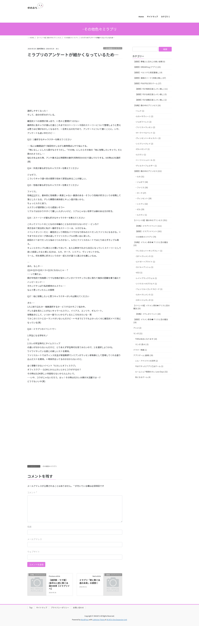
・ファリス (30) (141, 187)
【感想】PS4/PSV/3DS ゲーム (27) (147, 83)
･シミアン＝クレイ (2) (144, 143)
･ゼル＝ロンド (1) (142, 149)
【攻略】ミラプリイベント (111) (148, 226)
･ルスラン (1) (140, 154)
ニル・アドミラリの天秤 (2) (146, 360)
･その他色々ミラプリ (113, 48)
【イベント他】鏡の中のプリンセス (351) (150, 220)
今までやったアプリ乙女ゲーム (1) (149, 366)
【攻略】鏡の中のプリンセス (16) (147, 105)
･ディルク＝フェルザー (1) (146, 165)
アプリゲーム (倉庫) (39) (143, 355)
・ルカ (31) (139, 176)
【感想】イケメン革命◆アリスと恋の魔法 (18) (150, 321)
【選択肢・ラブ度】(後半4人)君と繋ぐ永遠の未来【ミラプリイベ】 (59, 584)
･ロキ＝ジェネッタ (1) (144, 300)
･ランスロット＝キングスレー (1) (148, 250)
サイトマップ (41, 607)
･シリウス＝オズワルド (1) (146, 283)
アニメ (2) (137, 328)
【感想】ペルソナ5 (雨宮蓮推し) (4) (147, 72)
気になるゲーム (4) (142, 377)
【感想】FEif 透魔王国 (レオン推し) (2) (151, 99)
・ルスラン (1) (141, 214)
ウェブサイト (33, 551)
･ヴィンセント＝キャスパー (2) (148, 138)
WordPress (85, 619)
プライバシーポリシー (60, 607)
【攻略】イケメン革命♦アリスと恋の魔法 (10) (150, 244)
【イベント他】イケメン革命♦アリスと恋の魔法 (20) (151, 307)
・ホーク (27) (140, 193)
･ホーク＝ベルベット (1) (145, 132)
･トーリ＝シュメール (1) (145, 160)
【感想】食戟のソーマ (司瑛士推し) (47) (149, 78)
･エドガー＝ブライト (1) (145, 261)
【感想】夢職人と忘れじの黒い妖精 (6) (149, 61)
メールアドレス (34, 539)
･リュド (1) (139, 111)
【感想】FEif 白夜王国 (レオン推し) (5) (151, 94)
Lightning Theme (98, 619)
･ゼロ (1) (138, 272)
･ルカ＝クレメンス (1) (144, 294)
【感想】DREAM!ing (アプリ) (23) (147, 67)
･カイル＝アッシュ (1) (144, 267)
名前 (29, 526)
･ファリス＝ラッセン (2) (145, 127)
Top (30, 607)
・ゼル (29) (139, 209)
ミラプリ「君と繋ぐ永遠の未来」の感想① (89, 581)
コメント (32, 492)
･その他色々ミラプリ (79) (145, 236)
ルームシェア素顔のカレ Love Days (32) (151, 371)
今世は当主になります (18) (146, 339)
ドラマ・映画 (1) (140, 350)
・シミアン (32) (141, 204)
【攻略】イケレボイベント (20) (148, 314)
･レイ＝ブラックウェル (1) (146, 278)
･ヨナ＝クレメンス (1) (144, 256)
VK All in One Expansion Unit (117, 619)
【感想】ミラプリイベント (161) (148, 231)
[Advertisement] (46, 87)
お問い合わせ (78, 607)
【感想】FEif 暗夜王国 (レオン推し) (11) (151, 89)
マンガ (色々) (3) (142, 344)
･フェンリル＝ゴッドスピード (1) (148, 289)
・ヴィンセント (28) (143, 198)
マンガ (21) (137, 333)
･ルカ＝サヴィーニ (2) (144, 116)
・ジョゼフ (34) (141, 182)
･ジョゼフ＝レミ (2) (143, 121)
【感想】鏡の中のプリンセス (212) (147, 171)
